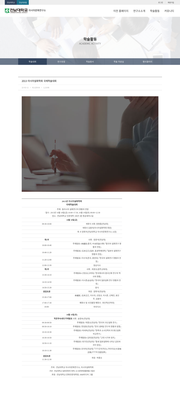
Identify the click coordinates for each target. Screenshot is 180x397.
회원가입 (171, 2)
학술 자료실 (119, 61)
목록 (155, 359)
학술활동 (155, 11)
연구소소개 (139, 11)
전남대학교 (11, 2)
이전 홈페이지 (120, 11)
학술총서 (90, 61)
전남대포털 (23, 2)
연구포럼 (61, 61)
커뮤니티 (169, 11)
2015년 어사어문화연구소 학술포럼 (45, 346)
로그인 (160, 2)
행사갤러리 (147, 61)
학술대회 (32, 61)
